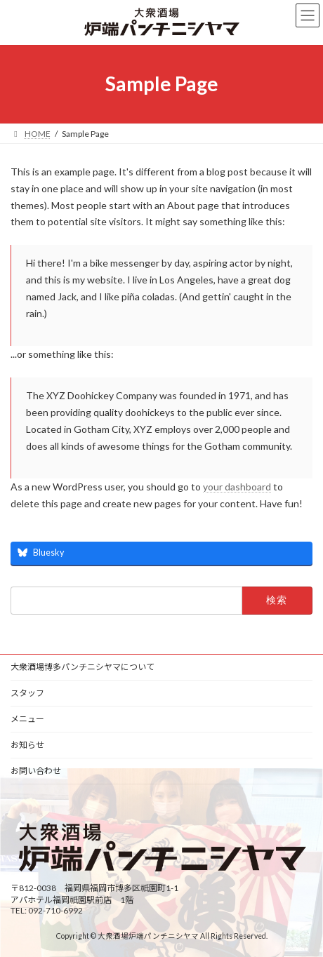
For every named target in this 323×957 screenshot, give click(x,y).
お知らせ (27, 745)
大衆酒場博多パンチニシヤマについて (82, 667)
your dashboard (237, 487)
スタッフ (27, 693)
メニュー (27, 719)
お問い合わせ (36, 770)
